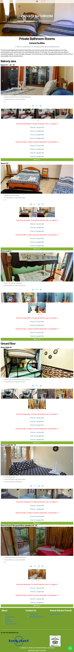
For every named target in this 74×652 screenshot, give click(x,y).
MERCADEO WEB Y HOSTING (37, 650)
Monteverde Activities (11, 623)
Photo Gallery (9, 621)
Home (7, 614)
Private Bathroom (10, 617)
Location (7, 619)
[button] (37, 1)
